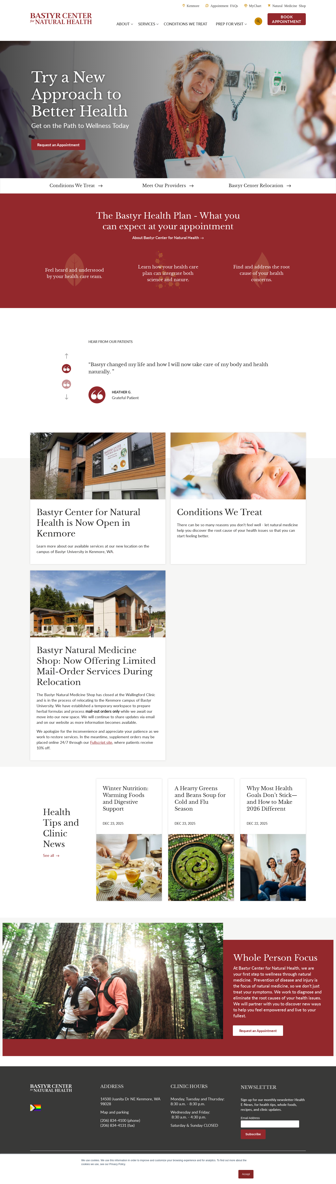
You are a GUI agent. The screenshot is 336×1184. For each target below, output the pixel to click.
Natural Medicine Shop (289, 5)
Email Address (250, 1118)
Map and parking (114, 1112)
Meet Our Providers (168, 185)
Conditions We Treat (76, 185)
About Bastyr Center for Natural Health (166, 237)
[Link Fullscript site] (101, 742)
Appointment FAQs (224, 5)
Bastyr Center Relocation (260, 185)
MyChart (255, 5)
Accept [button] (246, 1174)
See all (49, 855)
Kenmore (193, 5)
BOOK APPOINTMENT (286, 19)
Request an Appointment (58, 144)
